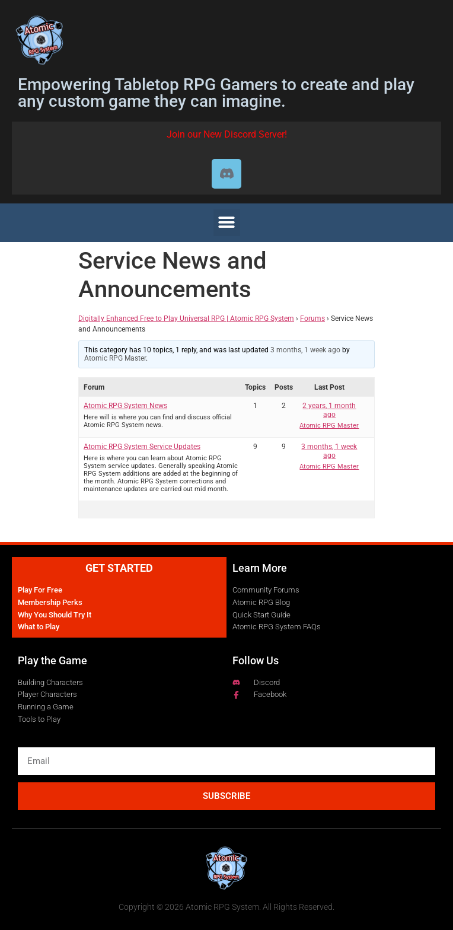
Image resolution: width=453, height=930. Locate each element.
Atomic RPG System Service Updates (142, 446)
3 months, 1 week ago (305, 350)
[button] (226, 222)
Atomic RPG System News (125, 406)
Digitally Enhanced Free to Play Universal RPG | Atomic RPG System (186, 318)
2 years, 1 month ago (329, 410)
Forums (312, 318)
